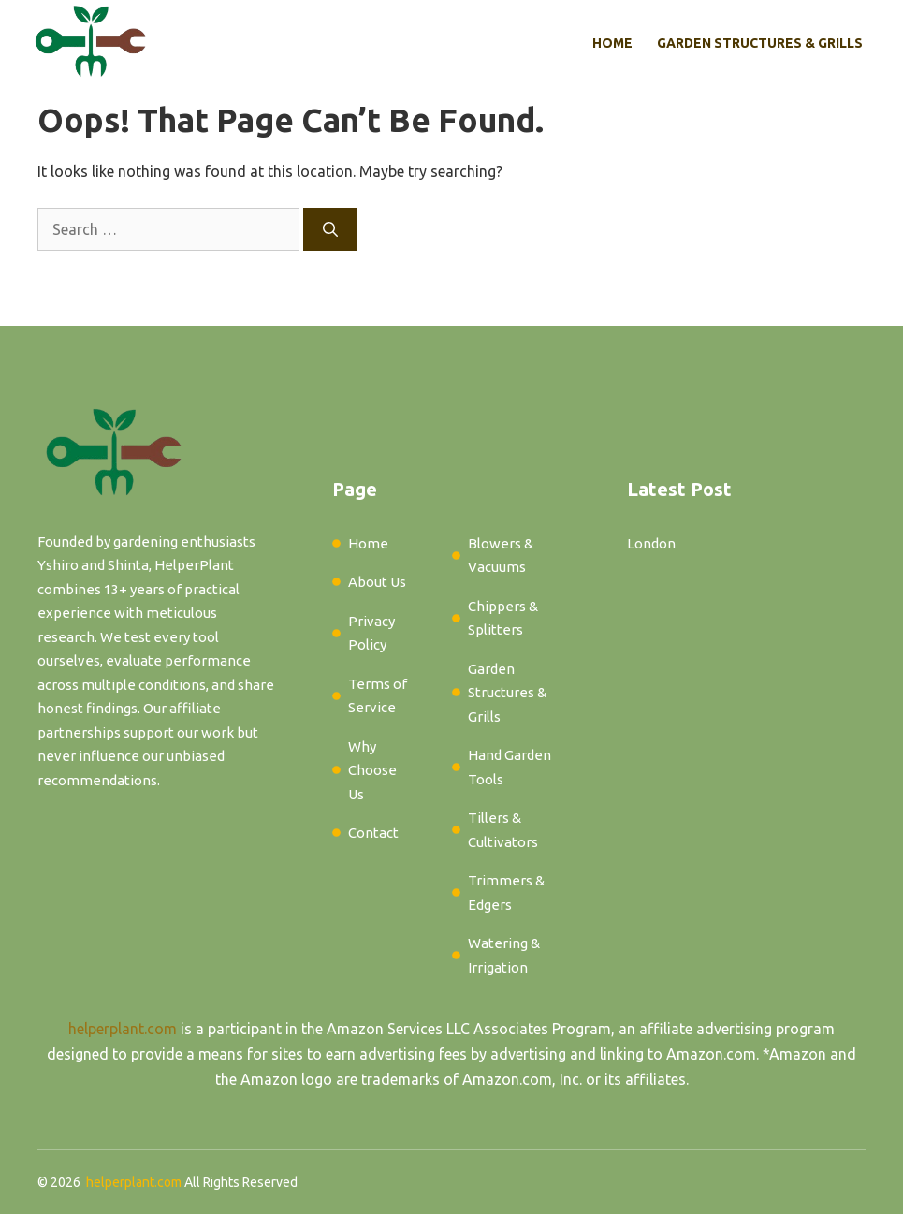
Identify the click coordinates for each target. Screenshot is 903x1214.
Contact (373, 833)
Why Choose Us (372, 770)
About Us (377, 582)
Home (612, 43)
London (651, 543)
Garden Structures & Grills (760, 43)
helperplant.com (122, 1028)
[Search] (330, 229)
